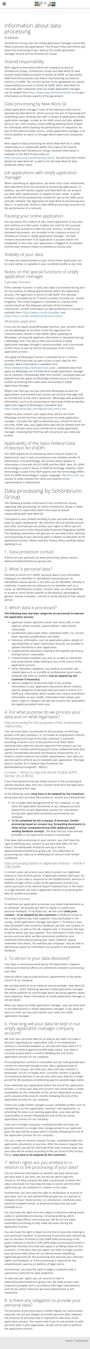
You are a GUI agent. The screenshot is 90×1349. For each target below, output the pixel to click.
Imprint (69, 1340)
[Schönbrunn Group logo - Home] (45, 4)
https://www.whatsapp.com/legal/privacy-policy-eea (35, 408)
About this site (75, 475)
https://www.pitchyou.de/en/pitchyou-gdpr (30, 367)
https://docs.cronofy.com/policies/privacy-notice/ (33, 316)
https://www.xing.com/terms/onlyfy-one (52, 92)
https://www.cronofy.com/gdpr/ (41, 312)
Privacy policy (81, 1340)
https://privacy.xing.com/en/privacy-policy (29, 157)
